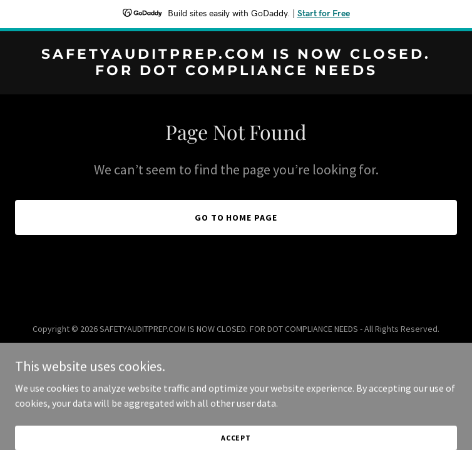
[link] (236, 71)
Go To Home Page (236, 217)
